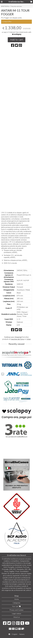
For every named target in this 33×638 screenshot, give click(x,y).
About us (16, 617)
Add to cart (16, 39)
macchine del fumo (17, 339)
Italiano (21, 634)
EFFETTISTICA (5, 6)
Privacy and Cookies (16, 610)
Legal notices (16, 614)
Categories (16, 603)
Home (16, 599)
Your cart (16, 606)
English (14, 634)
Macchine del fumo (16, 6)
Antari (28, 339)
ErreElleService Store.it (17, 2)
